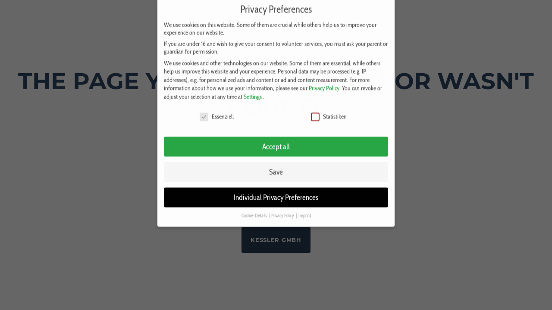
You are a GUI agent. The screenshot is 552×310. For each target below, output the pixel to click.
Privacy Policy (324, 84)
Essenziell (217, 112)
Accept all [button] (276, 142)
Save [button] (276, 167)
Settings (253, 92)
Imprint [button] (304, 211)
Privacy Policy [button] (283, 211)
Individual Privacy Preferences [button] (276, 193)
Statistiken (329, 112)
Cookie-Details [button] (255, 211)
